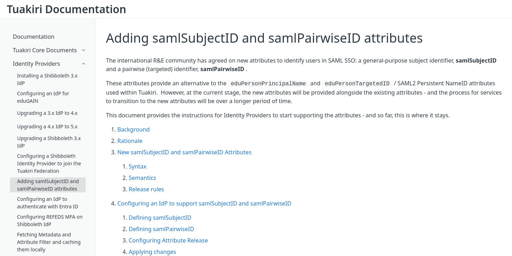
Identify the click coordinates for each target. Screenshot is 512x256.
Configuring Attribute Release (168, 240)
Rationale (130, 141)
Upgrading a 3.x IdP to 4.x (47, 113)
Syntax (137, 166)
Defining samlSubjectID (160, 218)
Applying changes (152, 252)
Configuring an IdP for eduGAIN (43, 97)
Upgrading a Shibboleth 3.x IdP (49, 142)
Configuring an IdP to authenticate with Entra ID (47, 203)
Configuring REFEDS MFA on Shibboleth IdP (49, 220)
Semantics (142, 178)
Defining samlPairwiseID (161, 229)
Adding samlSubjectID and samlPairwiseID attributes (264, 38)
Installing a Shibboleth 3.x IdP (47, 79)
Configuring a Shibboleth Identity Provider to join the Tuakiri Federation (49, 163)
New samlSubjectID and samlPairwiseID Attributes (184, 152)
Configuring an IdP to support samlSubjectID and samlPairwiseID (204, 203)
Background (133, 129)
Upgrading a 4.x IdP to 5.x (47, 126)
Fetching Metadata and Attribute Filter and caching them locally (49, 242)
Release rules (146, 189)
